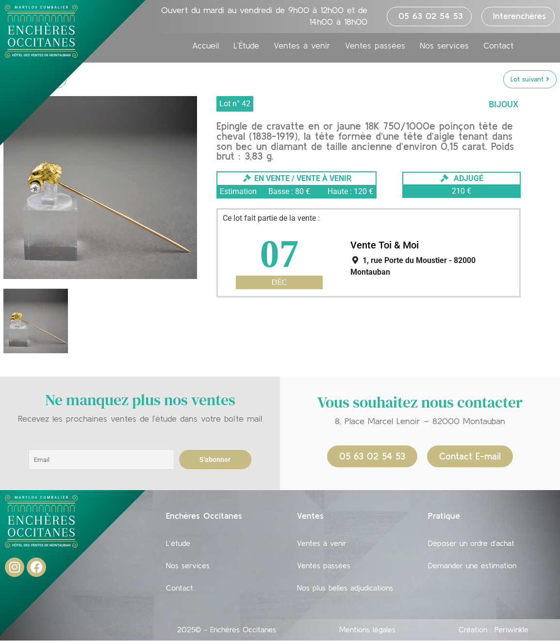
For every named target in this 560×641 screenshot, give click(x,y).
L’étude (178, 543)
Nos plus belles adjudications (345, 587)
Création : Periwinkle (493, 629)
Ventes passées (375, 45)
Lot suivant (530, 79)
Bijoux (503, 104)
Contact (498, 45)
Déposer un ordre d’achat (471, 543)
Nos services (444, 45)
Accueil (205, 45)
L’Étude (246, 45)
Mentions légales (367, 629)
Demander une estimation (472, 565)
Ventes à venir (302, 45)
